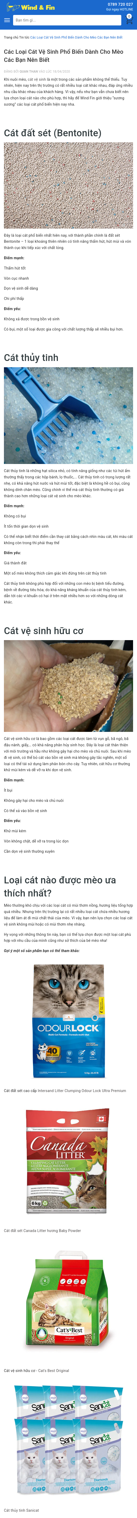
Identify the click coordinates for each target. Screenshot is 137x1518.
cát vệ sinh (37, 79)
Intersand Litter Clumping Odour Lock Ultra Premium (82, 1091)
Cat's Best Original (53, 1371)
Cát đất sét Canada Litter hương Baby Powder (42, 1231)
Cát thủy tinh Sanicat (21, 1510)
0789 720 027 (120, 4)
